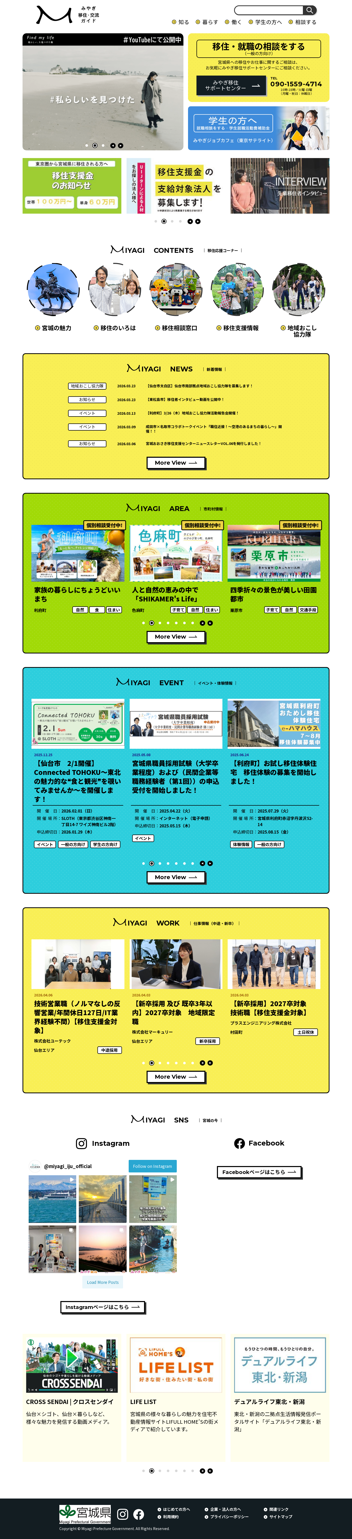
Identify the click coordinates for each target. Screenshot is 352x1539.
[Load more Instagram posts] (102, 1282)
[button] (86, 145)
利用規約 (171, 1516)
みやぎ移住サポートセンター (225, 85)
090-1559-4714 (296, 84)
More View (170, 462)
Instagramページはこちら (97, 1307)
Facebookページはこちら (253, 1172)
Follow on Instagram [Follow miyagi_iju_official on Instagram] (152, 1166)
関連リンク (279, 1509)
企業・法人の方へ (225, 1509)
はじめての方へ (176, 1509)
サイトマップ (280, 1516)
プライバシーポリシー (229, 1516)
